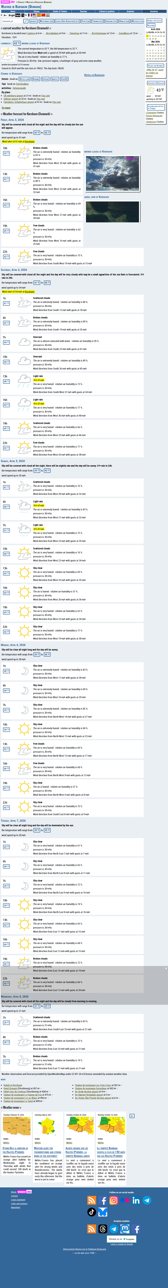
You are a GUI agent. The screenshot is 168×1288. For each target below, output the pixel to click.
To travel (6, 107)
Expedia (45, 79)
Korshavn (29, 141)
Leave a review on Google (122, 1244)
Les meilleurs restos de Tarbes (155, 107)
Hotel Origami (10, 1088)
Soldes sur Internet (155, 65)
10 (164, 50)
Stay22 (64, 79)
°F (26, 15)
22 (153, 36)
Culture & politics (107, 11)
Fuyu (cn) (86, 21)
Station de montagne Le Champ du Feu (23, 1094)
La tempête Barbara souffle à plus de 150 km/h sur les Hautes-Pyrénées (111, 1152)
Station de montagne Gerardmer (91, 1088)
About (21, 1191)
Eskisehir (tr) (111, 21)
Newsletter (15, 1207)
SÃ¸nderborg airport (13, 95)
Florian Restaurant (154, 115)
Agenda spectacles (154, 20)
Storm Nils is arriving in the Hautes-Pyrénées (15, 1150)
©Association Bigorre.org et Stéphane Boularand (84, 1249)
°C (23, 15)
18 (147, 56)
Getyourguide (19, 88)
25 (161, 36)
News (13, 11)
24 (158, 36)
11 (147, 53)
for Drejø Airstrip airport (86, 1091)
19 (150, 56)
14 (156, 53)
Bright (12, 15)
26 (164, 36)
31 (164, 58)
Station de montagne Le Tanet (18, 1101)
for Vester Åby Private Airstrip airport (93, 1098)
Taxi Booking (22, 84)
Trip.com (45, 95)
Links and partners (19, 1203)
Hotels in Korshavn (94, 75)
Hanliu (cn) (124, 21)
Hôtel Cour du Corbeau (15, 1091)
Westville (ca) (138, 21)
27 (147, 38)
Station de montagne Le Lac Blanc (20, 1098)
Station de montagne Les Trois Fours (93, 1085)
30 (156, 38)
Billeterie (150, 25)
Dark (17, 15)
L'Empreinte (151, 112)
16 (161, 53)
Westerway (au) (46, 21)
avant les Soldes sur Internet (154, 72)
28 (150, 38)
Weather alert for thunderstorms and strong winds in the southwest (47, 1152)
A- (2, 15)
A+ (5, 15)
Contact (14, 1195)
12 (150, 53)
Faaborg (31, 33)
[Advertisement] (85, 985)
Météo (6, 1142)
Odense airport (11, 98)
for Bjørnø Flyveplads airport (89, 1094)
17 (164, 53)
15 (158, 53)
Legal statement (18, 1199)
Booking (35, 79)
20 (147, 36)
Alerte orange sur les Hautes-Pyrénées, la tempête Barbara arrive (77, 1152)
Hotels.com (24, 79)
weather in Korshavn (156, 82)
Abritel (55, 79)
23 (156, 36)
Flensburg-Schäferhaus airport (19, 102)
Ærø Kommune (99, 33)
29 (153, 38)
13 (153, 53)
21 (150, 36)
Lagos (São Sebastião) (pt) (67, 21)
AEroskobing (52, 33)
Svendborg (124, 33)
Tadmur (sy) (97, 21)
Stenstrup (74, 33)
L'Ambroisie (151, 121)
